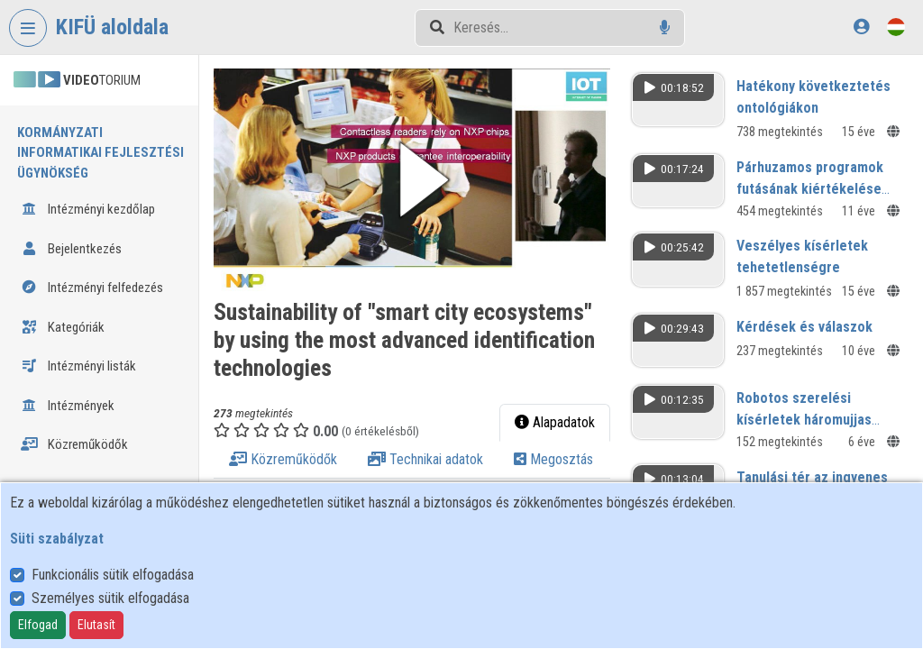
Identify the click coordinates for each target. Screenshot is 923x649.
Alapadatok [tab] (555, 422)
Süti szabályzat (57, 538)
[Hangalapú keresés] (665, 27)
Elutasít (96, 624)
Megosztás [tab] (553, 459)
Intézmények (67, 406)
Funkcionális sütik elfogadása (113, 574)
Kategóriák (63, 327)
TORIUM (77, 80)
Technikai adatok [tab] (425, 459)
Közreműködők (74, 444)
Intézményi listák (78, 366)
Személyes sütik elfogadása (110, 598)
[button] (412, 180)
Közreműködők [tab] (283, 459)
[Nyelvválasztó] (896, 26)
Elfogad (38, 624)
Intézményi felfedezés (92, 287)
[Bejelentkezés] (861, 26)
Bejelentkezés (71, 249)
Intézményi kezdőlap (88, 209)
